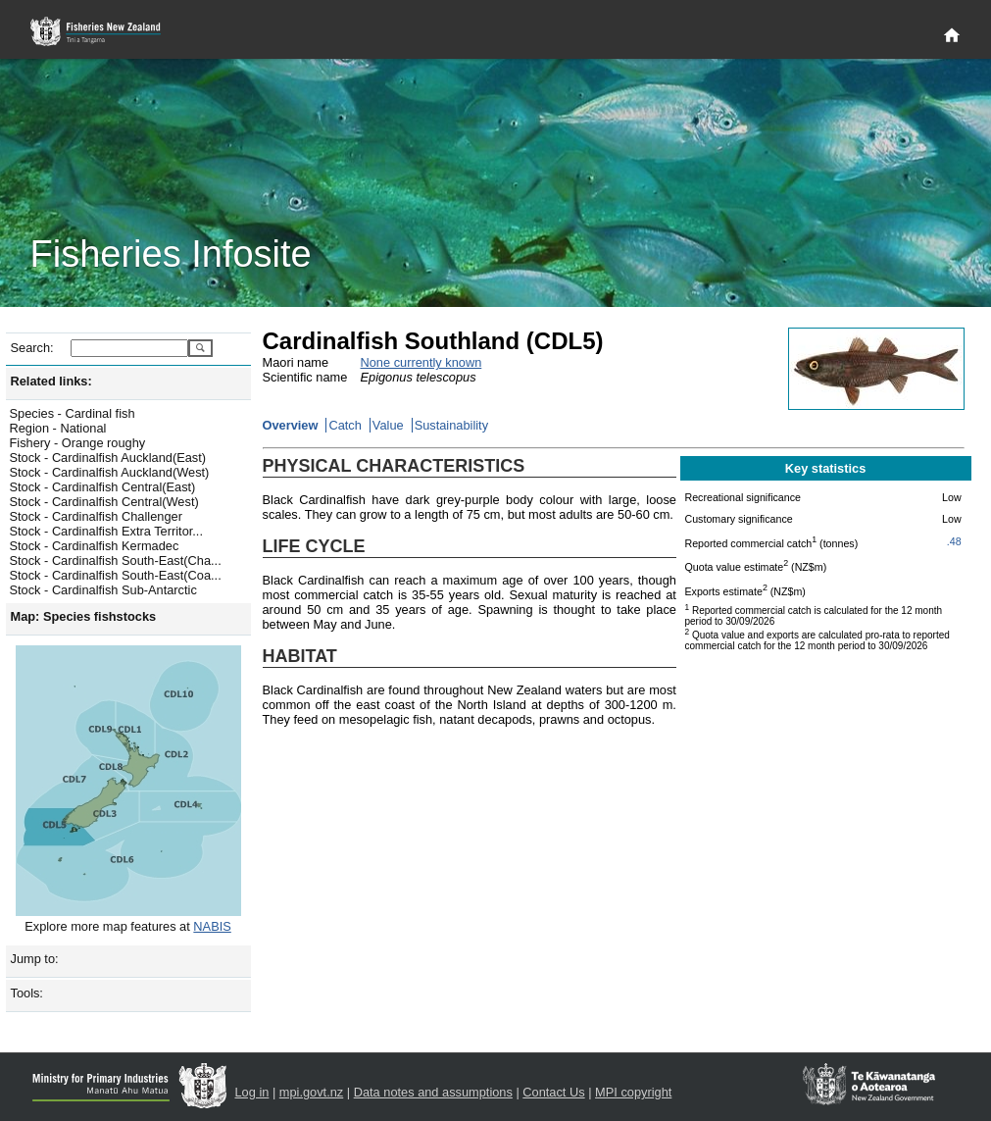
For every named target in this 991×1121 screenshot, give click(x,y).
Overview (291, 425)
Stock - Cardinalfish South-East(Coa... (116, 575)
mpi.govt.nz (311, 1092)
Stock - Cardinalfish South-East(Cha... (116, 560)
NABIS (211, 926)
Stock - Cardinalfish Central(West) (104, 501)
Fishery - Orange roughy (78, 442)
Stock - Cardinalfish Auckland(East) (108, 457)
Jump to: (35, 958)
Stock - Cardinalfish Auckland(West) (110, 472)
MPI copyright (633, 1092)
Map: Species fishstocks (84, 616)
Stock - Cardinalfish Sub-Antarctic (103, 590)
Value (388, 425)
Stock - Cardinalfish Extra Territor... (106, 531)
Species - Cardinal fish (72, 413)
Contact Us (553, 1092)
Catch (344, 425)
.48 (954, 541)
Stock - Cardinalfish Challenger (96, 516)
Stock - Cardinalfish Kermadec (94, 545)
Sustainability (451, 425)
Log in (252, 1092)
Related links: (51, 381)
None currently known (421, 362)
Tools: (27, 993)
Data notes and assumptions (433, 1092)
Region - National (58, 428)
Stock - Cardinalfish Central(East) (103, 487)
